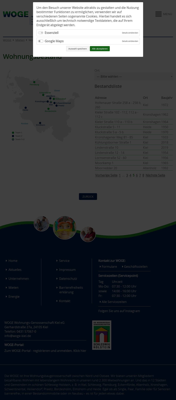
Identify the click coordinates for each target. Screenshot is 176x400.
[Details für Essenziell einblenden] (130, 33)
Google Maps (54, 41)
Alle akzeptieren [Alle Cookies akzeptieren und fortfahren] (100, 48)
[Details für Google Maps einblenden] (130, 41)
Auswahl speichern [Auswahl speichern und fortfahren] (77, 48)
